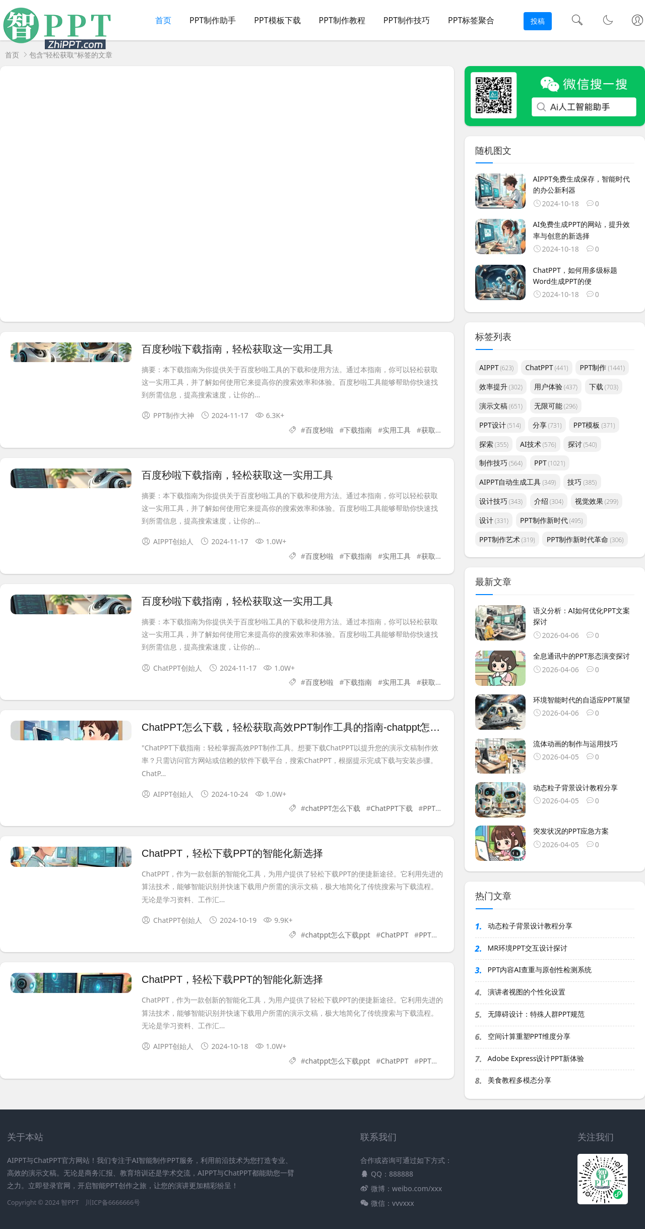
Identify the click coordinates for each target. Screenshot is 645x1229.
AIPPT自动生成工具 (517, 482)
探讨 (582, 444)
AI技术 (538, 444)
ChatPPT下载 (392, 808)
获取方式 (435, 430)
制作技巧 (501, 462)
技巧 (582, 482)
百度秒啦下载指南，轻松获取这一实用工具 (237, 349)
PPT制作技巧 (406, 20)
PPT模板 (594, 425)
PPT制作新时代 (551, 520)
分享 (547, 425)
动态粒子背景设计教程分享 (530, 925)
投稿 (538, 21)
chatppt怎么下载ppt (337, 935)
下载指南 (358, 430)
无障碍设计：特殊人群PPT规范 (536, 1014)
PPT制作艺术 (507, 539)
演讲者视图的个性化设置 (526, 992)
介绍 (548, 501)
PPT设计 (500, 425)
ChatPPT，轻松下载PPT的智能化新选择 (232, 853)
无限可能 (555, 406)
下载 (603, 386)
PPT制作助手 (212, 20)
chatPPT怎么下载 (332, 808)
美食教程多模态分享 (519, 1080)
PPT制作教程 (342, 20)
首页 (163, 20)
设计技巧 (501, 501)
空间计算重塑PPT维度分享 (529, 1036)
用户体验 (555, 386)
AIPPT (496, 367)
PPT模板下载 (277, 20)
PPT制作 (602, 367)
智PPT (70, 1202)
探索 (493, 444)
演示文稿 (501, 406)
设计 (493, 520)
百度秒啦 (319, 430)
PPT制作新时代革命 (585, 539)
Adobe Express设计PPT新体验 (536, 1058)
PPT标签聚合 (471, 20)
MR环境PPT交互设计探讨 (527, 948)
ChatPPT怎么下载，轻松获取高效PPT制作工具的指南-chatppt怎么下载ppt (308, 727)
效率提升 (501, 386)
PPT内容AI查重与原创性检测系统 (540, 969)
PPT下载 (432, 935)
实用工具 (396, 430)
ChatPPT (394, 935)
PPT (549, 462)
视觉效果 (596, 501)
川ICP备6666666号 (112, 1202)
